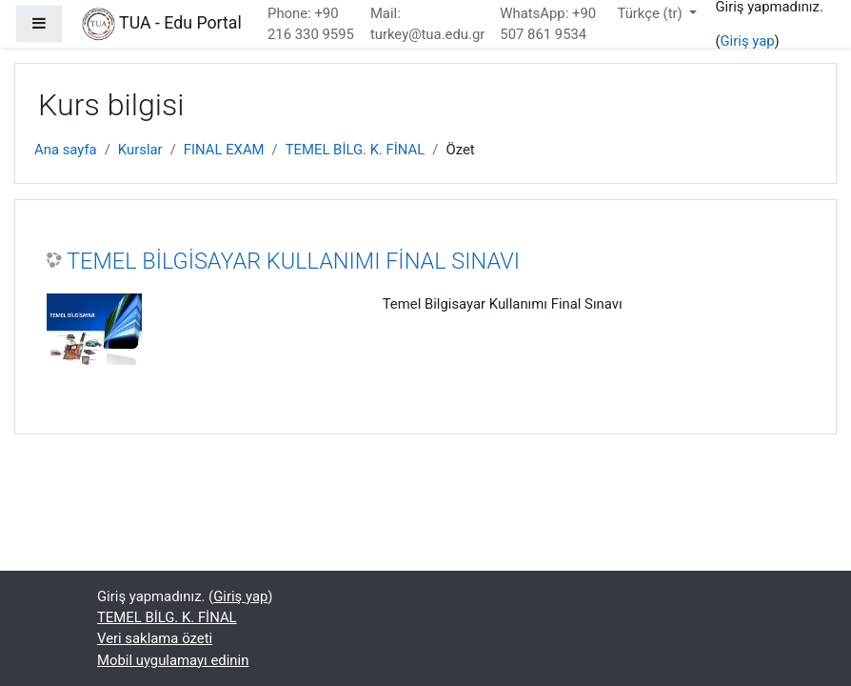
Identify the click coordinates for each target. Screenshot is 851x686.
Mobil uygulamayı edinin (172, 660)
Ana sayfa (65, 149)
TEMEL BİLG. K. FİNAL (356, 149)
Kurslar (140, 149)
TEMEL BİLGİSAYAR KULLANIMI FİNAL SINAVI (293, 261)
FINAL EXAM (224, 149)
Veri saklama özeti (154, 638)
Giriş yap (748, 41)
